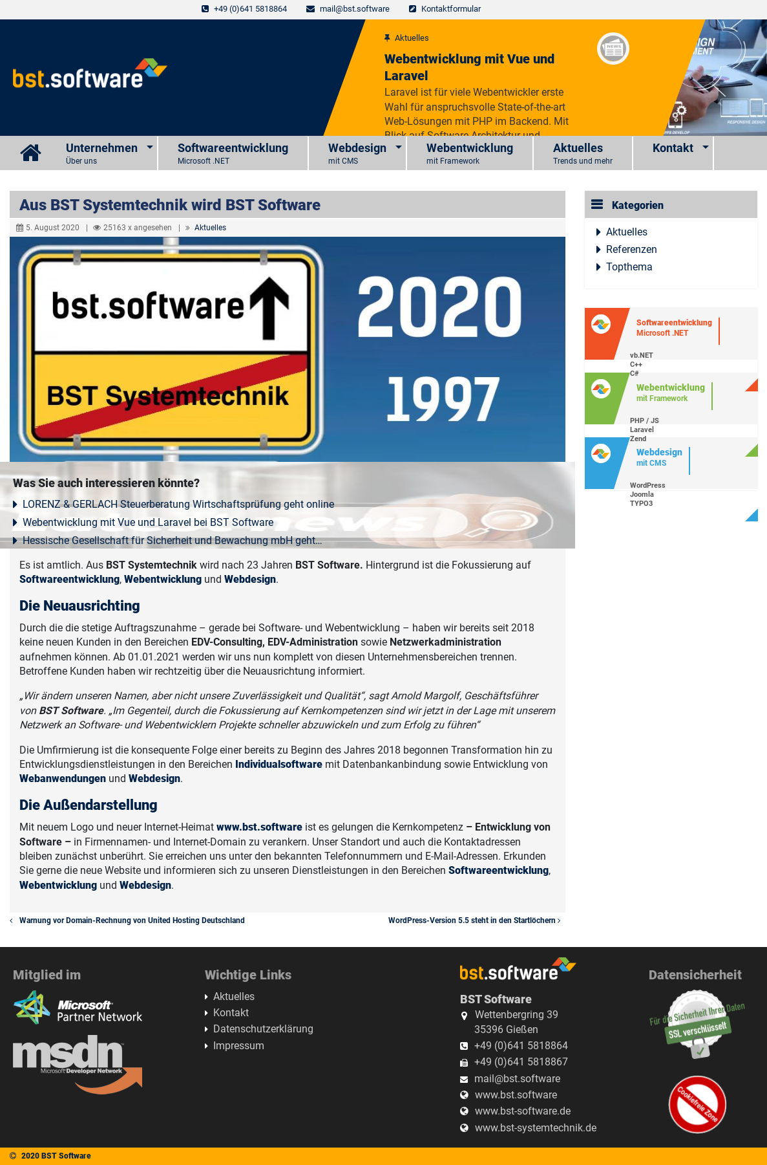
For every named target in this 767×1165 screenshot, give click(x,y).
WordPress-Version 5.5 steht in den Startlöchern (476, 920)
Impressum (238, 1046)
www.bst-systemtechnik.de (535, 1128)
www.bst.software (259, 827)
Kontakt (673, 148)
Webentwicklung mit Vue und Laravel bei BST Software (148, 522)
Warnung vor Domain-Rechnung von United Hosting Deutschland (127, 920)
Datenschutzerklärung (263, 1029)
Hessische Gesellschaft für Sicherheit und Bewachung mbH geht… (172, 540)
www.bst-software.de (523, 1111)
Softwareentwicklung (233, 154)
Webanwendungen (62, 778)
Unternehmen (102, 154)
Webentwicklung (469, 154)
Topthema (629, 267)
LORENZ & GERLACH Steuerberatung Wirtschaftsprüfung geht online (178, 504)
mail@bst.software (355, 9)
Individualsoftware (278, 764)
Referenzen (631, 249)
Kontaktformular (451, 9)
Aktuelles (583, 154)
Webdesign (357, 154)
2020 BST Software (56, 1155)
